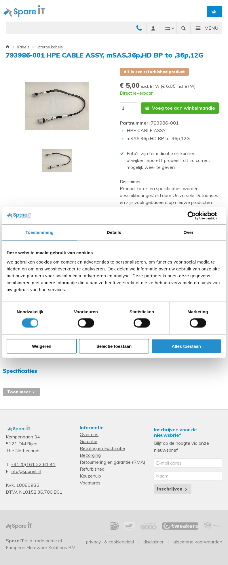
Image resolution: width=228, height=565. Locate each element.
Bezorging (90, 455)
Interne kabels (50, 47)
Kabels (23, 47)
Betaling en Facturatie (102, 448)
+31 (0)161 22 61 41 (33, 464)
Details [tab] (114, 232)
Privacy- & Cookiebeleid (110, 541)
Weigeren (41, 345)
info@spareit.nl (26, 471)
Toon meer (21, 391)
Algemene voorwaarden (197, 541)
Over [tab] (188, 232)
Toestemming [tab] (40, 232)
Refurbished (92, 469)
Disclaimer (153, 541)
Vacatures (90, 482)
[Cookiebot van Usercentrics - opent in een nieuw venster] (196, 215)
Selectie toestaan (114, 345)
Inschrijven (172, 488)
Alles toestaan (186, 345)
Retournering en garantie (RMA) (112, 462)
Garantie (88, 441)
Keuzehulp (90, 475)
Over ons (89, 434)
